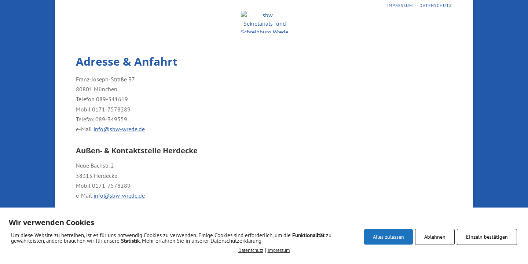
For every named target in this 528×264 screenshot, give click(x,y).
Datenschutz (435, 5)
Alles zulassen (388, 237)
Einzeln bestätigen (487, 237)
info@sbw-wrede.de (119, 129)
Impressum (400, 5)
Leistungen (251, 19)
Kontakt (315, 19)
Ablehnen (434, 237)
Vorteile (285, 19)
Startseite (215, 19)
